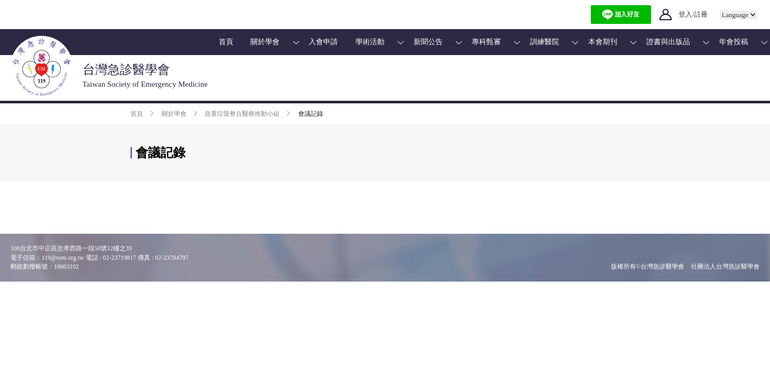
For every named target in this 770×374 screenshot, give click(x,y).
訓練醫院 (544, 42)
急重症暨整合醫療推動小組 (242, 113)
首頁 (226, 42)
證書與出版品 (668, 42)
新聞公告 (428, 42)
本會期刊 (602, 42)
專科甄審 (486, 42)
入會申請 (323, 42)
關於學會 (265, 42)
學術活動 (369, 42)
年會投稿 (733, 42)
